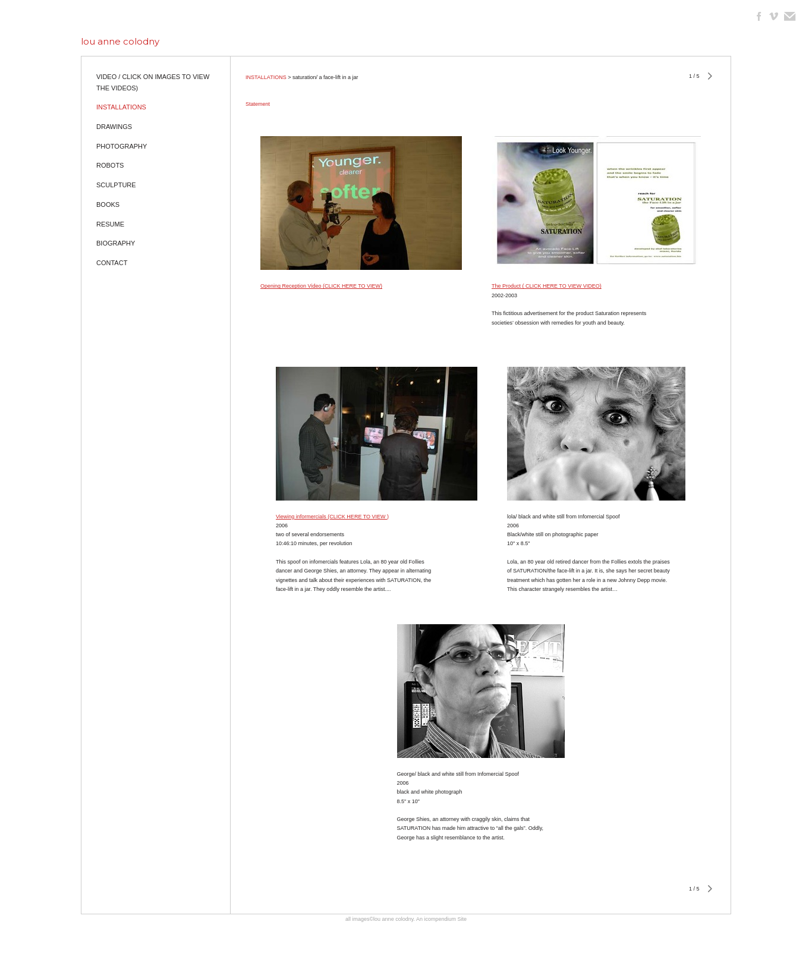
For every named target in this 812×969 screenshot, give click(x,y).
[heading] (120, 41)
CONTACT (111, 262)
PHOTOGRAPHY (121, 146)
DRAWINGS (114, 126)
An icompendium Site (441, 919)
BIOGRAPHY (115, 243)
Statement (258, 104)
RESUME (110, 224)
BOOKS (107, 204)
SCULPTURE (116, 184)
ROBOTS (110, 165)
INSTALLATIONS (121, 107)
